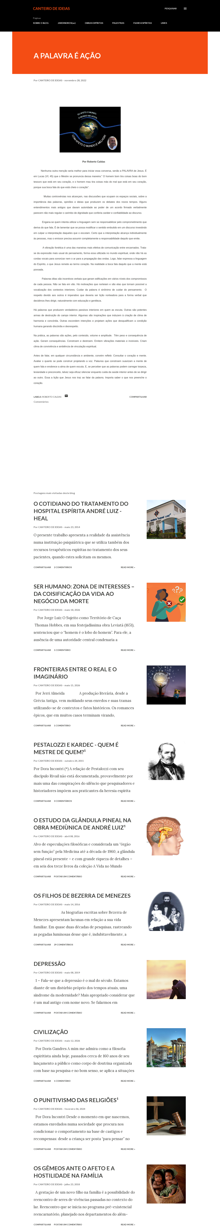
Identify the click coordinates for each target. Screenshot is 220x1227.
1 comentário (62, 650)
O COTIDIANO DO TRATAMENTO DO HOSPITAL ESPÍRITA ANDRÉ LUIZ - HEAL (81, 511)
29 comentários (63, 944)
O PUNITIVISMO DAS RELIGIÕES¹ (76, 1100)
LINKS (164, 23)
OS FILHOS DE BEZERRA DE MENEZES (82, 895)
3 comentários (63, 801)
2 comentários (63, 567)
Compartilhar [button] (138, 396)
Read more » (128, 567)
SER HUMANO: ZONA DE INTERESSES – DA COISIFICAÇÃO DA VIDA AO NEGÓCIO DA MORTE (84, 593)
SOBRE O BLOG (41, 23)
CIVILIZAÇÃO (51, 1031)
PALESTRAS (118, 23)
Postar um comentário (68, 876)
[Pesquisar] (171, 8)
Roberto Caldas (51, 396)
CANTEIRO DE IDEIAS (51, 8)
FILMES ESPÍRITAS (142, 23)
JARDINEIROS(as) (67, 23)
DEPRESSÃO (49, 963)
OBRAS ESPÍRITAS (94, 23)
